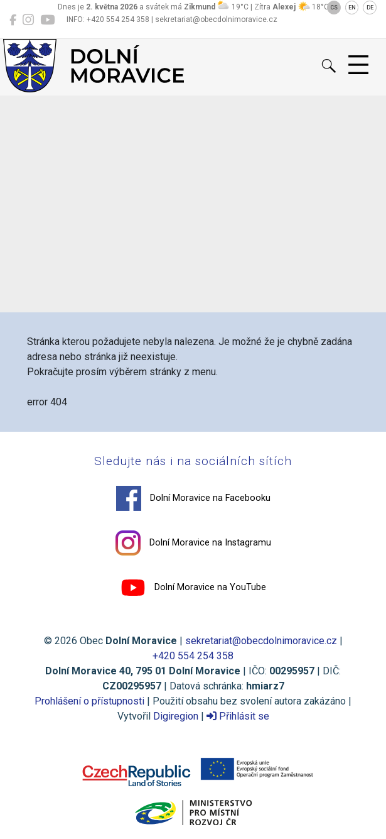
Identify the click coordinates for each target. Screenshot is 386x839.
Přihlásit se (237, 716)
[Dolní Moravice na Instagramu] (28, 20)
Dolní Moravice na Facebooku (193, 498)
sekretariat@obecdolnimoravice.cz (261, 641)
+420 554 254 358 (193, 656)
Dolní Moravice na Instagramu (193, 543)
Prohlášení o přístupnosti (89, 701)
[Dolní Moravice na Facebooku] (12, 20)
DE (370, 7)
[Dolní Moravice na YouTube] (47, 20)
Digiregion (175, 716)
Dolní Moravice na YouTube (193, 587)
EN (352, 7)
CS (334, 7)
